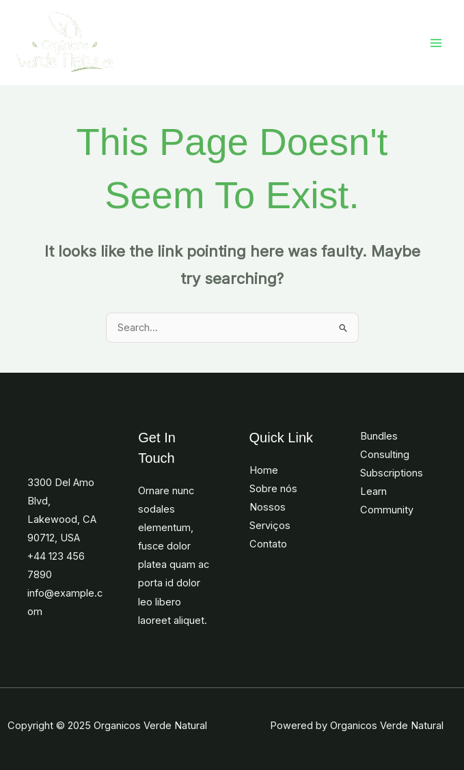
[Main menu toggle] (436, 43)
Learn (373, 491)
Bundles (379, 436)
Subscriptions (391, 473)
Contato (268, 544)
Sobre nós (273, 489)
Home (263, 470)
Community (386, 510)
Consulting (384, 454)
